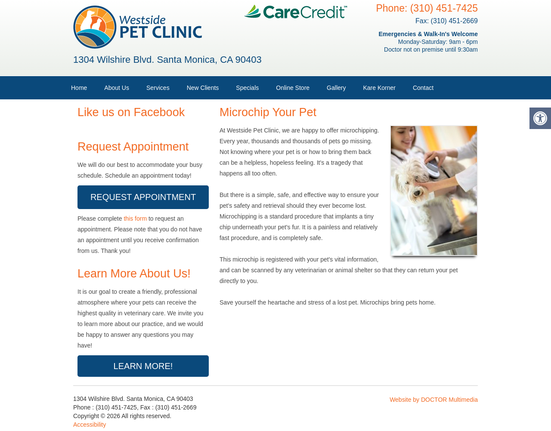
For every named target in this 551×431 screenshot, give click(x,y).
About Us (116, 87)
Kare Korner (379, 87)
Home (79, 87)
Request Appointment (143, 197)
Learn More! (143, 366)
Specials (247, 87)
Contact (423, 87)
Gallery (336, 87)
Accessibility (89, 424)
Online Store (293, 87)
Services (158, 87)
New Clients (203, 87)
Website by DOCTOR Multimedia (434, 399)
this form (135, 218)
